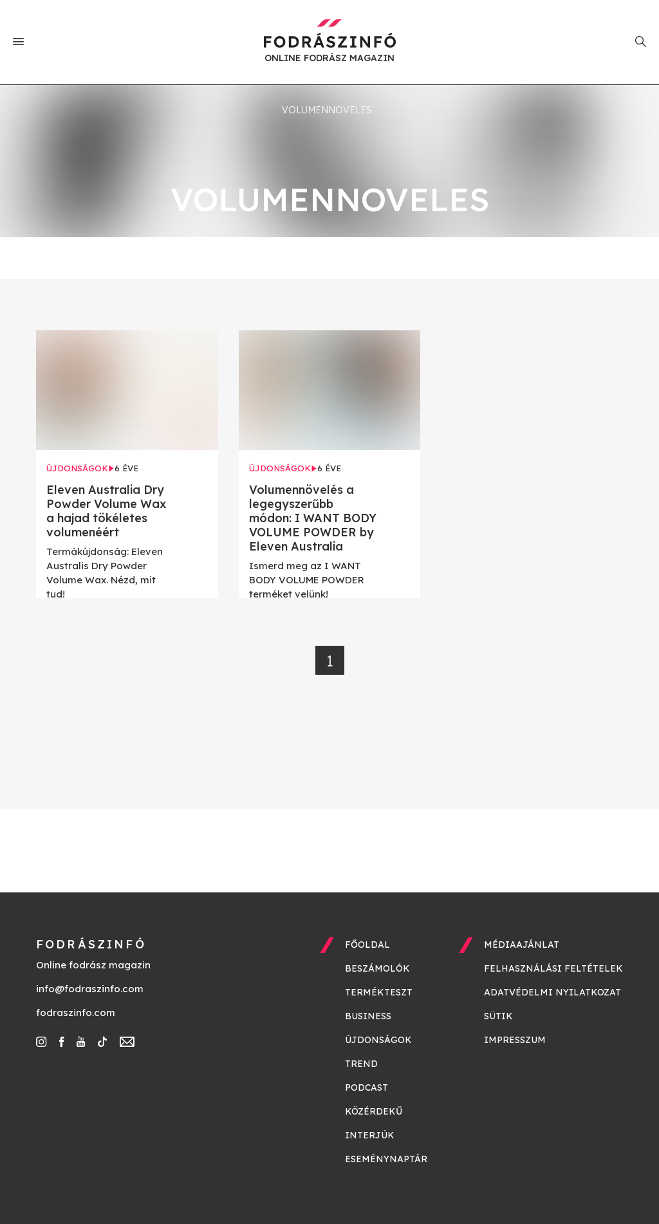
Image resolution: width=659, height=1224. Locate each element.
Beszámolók (377, 968)
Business (368, 1016)
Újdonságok (378, 1040)
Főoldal (367, 944)
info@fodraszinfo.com (90, 989)
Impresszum (515, 1040)
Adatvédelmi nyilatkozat (552, 992)
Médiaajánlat (521, 944)
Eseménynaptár (386, 1159)
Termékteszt (379, 992)
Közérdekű (373, 1111)
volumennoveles (326, 110)
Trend (361, 1063)
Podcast (366, 1087)
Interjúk (369, 1135)
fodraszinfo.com (75, 1012)
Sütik (498, 1016)
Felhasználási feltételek (553, 968)
